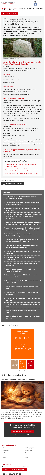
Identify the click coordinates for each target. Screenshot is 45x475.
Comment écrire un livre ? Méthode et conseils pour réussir (23, 305)
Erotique (27, 455)
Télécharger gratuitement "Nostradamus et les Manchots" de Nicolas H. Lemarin (22, 9)
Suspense (6, 450)
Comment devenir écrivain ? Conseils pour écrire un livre (23, 288)
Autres (26, 457)
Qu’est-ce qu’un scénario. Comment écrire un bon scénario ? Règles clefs (23, 203)
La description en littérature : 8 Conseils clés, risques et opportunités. (21, 198)
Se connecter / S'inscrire (35, 1)
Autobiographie (29, 448)
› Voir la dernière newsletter (22, 435)
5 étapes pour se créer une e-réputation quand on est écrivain (22, 209)
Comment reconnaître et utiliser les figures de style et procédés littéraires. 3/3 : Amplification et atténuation (23, 216)
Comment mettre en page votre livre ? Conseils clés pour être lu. (23, 252)
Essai (4, 457)
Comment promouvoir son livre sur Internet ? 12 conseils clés (22, 264)
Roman (5, 448)
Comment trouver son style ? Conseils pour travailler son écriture (20, 270)
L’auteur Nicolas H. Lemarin (13, 98)
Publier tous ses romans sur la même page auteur (22, 173)
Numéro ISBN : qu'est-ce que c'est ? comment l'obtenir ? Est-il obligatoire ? (21, 235)
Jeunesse (5, 455)
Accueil (4, 8)
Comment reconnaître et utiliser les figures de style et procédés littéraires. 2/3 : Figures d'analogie (23, 223)
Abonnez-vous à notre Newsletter (14, 470)
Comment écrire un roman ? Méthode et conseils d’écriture (22, 293)
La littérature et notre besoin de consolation (18, 380)
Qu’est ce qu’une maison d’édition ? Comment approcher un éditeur (21, 276)
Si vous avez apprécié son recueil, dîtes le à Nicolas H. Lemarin (21, 151)
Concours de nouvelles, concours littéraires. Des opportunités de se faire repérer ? (22, 246)
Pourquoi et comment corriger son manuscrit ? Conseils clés (22, 258)
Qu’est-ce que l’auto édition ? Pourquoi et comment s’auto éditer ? (23, 282)
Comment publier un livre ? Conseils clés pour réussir (21, 311)
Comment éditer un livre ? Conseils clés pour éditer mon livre (23, 317)
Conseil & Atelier (12, 8)
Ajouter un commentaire (14, 184)
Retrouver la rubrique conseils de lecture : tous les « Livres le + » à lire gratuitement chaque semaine (23, 170)
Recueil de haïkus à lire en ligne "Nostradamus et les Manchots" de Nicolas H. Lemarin (22, 63)
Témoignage (28, 450)
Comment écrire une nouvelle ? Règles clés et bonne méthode (23, 299)
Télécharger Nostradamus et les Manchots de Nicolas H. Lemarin (21, 165)
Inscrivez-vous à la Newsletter (22, 431)
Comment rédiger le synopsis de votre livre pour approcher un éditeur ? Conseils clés (22, 241)
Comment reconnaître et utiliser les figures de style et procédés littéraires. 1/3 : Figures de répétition (23, 229)
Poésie (26, 452)
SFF (4, 452)
